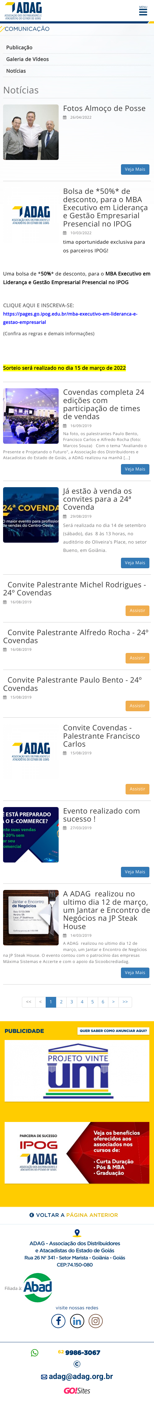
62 (79, 1352)
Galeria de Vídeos (27, 59)
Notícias (16, 70)
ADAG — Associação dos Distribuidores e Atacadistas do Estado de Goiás (25, 10)
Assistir (137, 611)
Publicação (19, 47)
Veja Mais (135, 169)
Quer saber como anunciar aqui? (113, 1031)
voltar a (77, 1215)
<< (28, 1002)
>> (125, 1002)
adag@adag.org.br (81, 1376)
